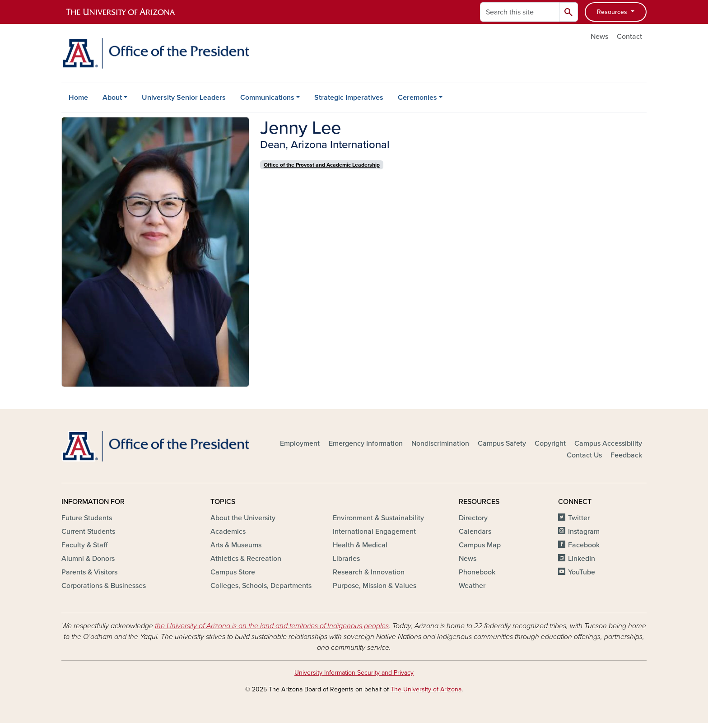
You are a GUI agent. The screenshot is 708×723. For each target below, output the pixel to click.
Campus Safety (502, 443)
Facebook (584, 545)
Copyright (550, 443)
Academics (228, 531)
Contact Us (584, 455)
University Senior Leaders (184, 97)
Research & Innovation (369, 572)
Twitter (579, 517)
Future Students (86, 517)
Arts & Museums (235, 545)
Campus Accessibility (608, 443)
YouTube (581, 572)
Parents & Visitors (89, 572)
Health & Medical (360, 545)
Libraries (346, 558)
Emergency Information (366, 443)
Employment (300, 443)
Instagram (584, 531)
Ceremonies (417, 97)
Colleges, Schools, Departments (261, 585)
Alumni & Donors (88, 558)
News (599, 36)
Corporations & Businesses (103, 585)
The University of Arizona (426, 689)
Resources (613, 12)
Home (78, 97)
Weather (472, 585)
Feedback (626, 455)
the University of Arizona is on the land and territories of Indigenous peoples (272, 625)
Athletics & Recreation (245, 558)
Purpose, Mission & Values (374, 585)
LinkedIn (581, 558)
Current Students (88, 531)
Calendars (475, 531)
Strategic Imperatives (348, 97)
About (112, 97)
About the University (242, 517)
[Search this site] (519, 12)
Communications (267, 97)
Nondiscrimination (440, 443)
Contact (629, 36)
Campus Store (232, 572)
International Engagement (374, 531)
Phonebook (477, 572)
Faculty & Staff (84, 545)
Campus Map (480, 545)
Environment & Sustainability (378, 517)
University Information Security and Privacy (354, 672)
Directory (473, 517)
